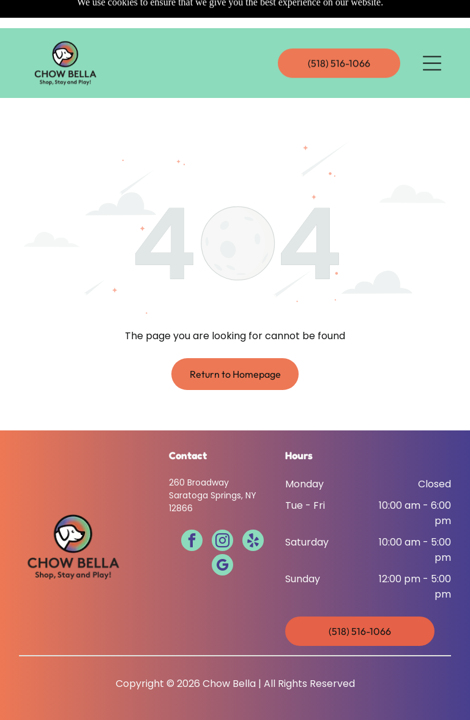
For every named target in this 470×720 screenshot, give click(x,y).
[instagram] (222, 511)
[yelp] (253, 511)
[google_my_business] (222, 535)
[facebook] (192, 511)
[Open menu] (432, 35)
